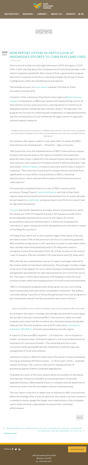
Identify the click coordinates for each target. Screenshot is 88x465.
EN (81, 14)
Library (42, 14)
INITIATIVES (12, 14)
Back (79, 417)
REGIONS (28, 14)
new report (41, 87)
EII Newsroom (15, 60)
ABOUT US (57, 14)
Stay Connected (77, 449)
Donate (70, 14)
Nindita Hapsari (30, 166)
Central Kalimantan (47, 192)
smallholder (33, 200)
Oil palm (14, 210)
